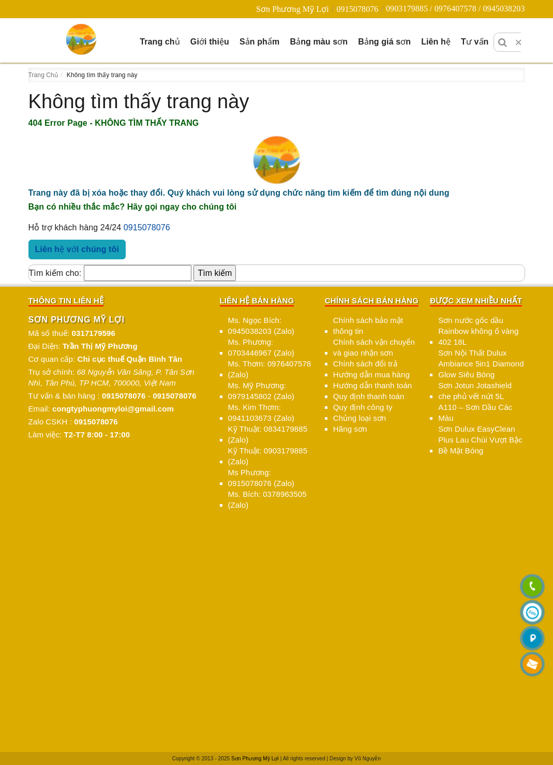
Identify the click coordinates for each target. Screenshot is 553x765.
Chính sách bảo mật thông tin (368, 325)
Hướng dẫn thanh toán (372, 385)
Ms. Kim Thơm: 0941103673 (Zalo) (261, 412)
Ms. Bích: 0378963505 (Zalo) (267, 499)
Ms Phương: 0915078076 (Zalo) (261, 478)
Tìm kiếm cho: (55, 273)
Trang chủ (160, 41)
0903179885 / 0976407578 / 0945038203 (455, 8)
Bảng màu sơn (319, 41)
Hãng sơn (350, 428)
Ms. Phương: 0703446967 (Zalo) (261, 347)
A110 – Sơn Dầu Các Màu (475, 412)
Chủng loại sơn (359, 418)
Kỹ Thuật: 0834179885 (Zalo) (268, 434)
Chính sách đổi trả (365, 363)
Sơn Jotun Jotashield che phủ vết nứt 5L (475, 391)
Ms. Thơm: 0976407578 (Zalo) (269, 369)
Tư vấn (475, 41)
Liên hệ (436, 41)
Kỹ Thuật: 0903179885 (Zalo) (268, 456)
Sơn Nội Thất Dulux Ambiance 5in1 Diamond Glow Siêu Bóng (481, 363)
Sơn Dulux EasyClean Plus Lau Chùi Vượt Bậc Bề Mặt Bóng (480, 439)
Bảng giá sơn (384, 41)
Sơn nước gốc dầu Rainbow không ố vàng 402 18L (478, 331)
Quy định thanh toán (369, 396)
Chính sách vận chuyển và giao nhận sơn (374, 347)
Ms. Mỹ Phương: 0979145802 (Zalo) (261, 391)
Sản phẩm (259, 41)
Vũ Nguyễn (367, 758)
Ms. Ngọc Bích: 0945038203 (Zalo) (261, 325)
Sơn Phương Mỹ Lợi (292, 9)
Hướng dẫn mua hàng (371, 374)
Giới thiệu (209, 41)
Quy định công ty (363, 407)
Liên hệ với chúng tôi (77, 249)
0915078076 (357, 9)
